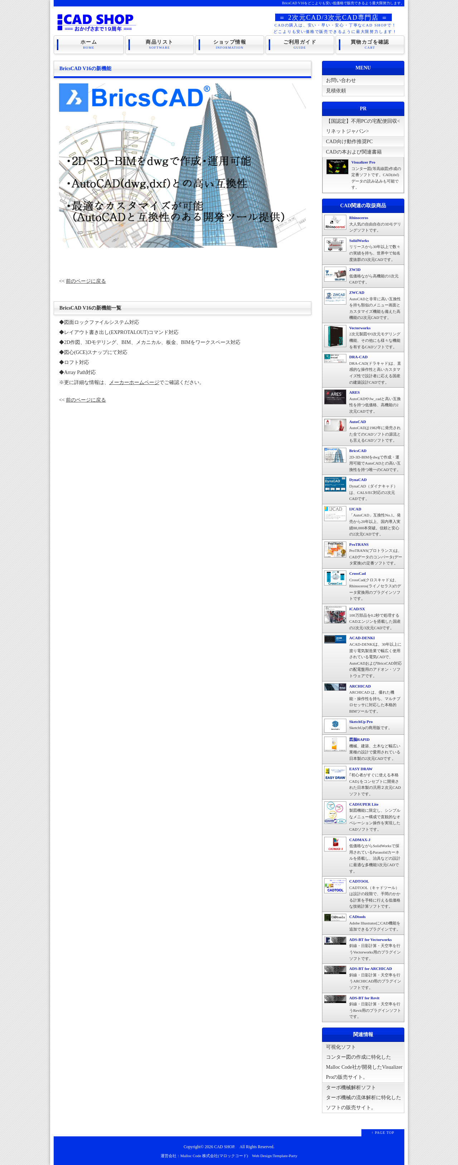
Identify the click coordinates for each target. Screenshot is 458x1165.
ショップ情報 (230, 44)
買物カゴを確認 (370, 44)
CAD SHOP (224, 1147)
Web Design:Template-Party (274, 1156)
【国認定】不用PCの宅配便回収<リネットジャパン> (363, 127)
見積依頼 (336, 90)
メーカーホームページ (134, 382)
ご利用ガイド (300, 44)
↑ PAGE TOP (382, 1133)
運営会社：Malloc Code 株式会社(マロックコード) (204, 1156)
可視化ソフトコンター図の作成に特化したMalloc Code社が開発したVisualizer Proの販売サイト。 (364, 1062)
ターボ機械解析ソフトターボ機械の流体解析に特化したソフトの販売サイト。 (363, 1097)
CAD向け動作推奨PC (349, 141)
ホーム (88, 44)
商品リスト (160, 44)
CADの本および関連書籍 (354, 152)
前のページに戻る (86, 281)
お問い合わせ (341, 80)
